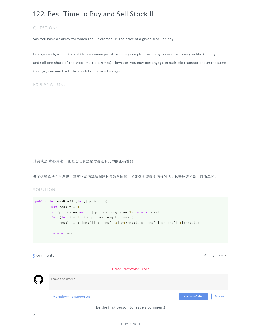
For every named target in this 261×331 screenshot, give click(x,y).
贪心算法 (56, 161)
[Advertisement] (130, 123)
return (130, 324)
